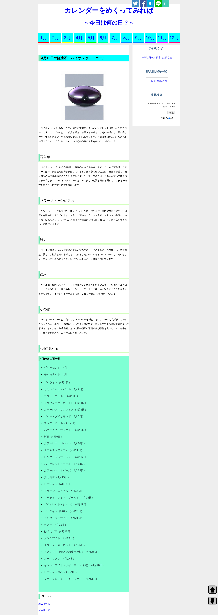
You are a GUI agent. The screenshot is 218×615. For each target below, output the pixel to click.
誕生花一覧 (44, 610)
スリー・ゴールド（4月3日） (61, 395)
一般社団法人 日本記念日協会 (157, 57)
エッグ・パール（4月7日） (60, 423)
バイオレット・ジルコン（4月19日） (66, 504)
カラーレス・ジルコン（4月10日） (65, 443)
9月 (138, 37)
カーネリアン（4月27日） (59, 558)
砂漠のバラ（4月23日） (58, 531)
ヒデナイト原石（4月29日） (61, 572)
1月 (43, 37)
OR (172, 118)
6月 (103, 37)
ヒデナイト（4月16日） (58, 484)
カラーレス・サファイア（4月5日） (65, 409)
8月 (126, 37)
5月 (91, 37)
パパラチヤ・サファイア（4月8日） (65, 429)
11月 (162, 37)
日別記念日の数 (159, 81)
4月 (79, 37)
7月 (114, 37)
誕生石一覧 (44, 603)
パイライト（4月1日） (57, 382)
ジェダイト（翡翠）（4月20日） (64, 511)
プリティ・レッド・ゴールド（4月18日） (69, 497)
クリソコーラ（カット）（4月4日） (65, 402)
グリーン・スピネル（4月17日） (64, 490)
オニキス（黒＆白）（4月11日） (64, 450)
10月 (150, 37)
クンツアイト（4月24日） (59, 538)
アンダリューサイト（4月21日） (64, 517)
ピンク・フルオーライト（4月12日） (66, 456)
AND (165, 118)
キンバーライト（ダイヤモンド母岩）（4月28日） (74, 565)
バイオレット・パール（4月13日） (65, 463)
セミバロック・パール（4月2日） (64, 389)
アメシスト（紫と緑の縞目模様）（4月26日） (72, 551)
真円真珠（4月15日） (57, 477)
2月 (55, 37)
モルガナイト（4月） (57, 374)
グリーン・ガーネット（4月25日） (65, 544)
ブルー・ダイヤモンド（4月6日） (64, 416)
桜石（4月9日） (53, 436)
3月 (67, 37)
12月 (174, 37)
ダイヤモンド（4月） (57, 367)
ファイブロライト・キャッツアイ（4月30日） (72, 578)
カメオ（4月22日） (56, 524)
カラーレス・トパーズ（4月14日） (65, 470)
